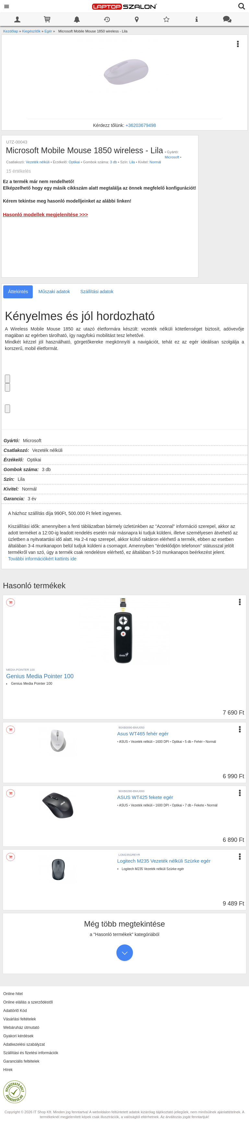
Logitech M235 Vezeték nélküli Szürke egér (164, 861)
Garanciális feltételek (21, 1061)
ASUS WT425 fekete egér (145, 797)
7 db (188, 805)
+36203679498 (140, 125)
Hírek (8, 1069)
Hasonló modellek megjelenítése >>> (45, 214)
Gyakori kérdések (18, 1036)
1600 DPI (162, 741)
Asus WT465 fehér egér (143, 733)
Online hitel (13, 994)
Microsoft (172, 157)
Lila (132, 162)
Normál (155, 162)
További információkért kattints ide (42, 558)
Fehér (198, 741)
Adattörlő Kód (15, 1010)
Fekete (199, 805)
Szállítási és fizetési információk (30, 1053)
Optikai (74, 162)
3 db (113, 162)
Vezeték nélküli (38, 162)
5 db (188, 741)
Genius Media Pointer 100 (40, 676)
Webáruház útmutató (21, 1027)
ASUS (123, 741)
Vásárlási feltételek (19, 1019)
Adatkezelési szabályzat (24, 1044)
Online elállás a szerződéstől (28, 1002)
